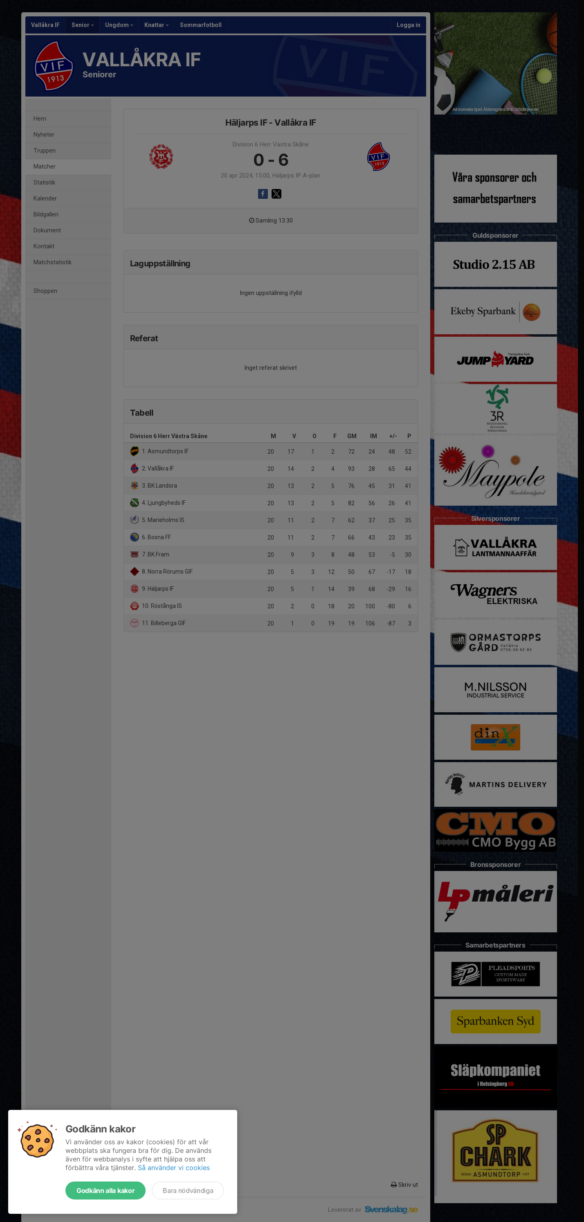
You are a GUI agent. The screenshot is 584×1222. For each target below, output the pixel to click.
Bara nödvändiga (188, 1190)
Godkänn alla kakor (105, 1190)
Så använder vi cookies (174, 1167)
